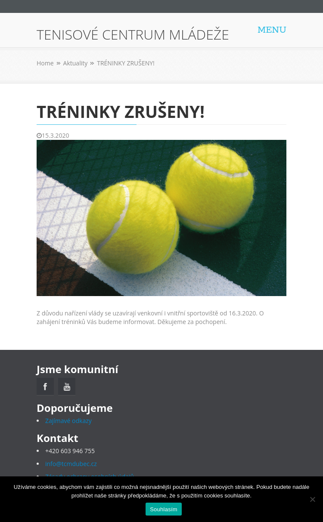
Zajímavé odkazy (68, 421)
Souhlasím (163, 509)
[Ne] (312, 499)
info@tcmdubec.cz (71, 464)
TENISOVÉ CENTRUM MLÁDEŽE (133, 34)
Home (45, 63)
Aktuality (75, 63)
